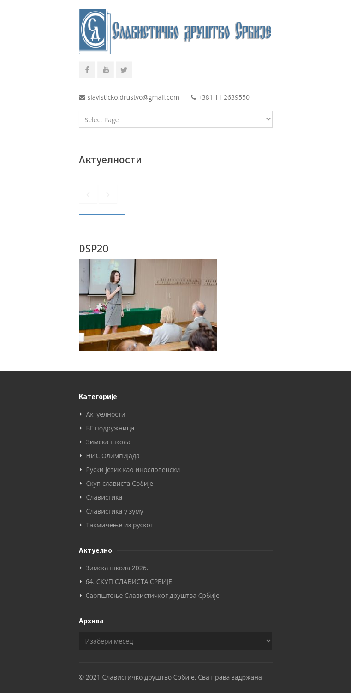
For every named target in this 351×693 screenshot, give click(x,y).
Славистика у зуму (114, 511)
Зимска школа (108, 441)
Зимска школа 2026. (117, 567)
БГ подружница (110, 428)
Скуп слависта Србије (120, 483)
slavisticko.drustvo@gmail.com (134, 97)
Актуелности (105, 414)
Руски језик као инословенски (133, 469)
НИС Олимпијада (113, 455)
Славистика (104, 497)
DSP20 (94, 249)
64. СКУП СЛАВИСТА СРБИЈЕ (129, 581)
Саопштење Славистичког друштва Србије (153, 595)
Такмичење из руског (119, 524)
